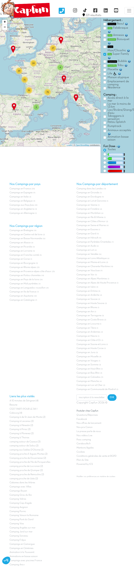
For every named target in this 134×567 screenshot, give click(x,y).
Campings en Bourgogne (22, 263)
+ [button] (5, 22)
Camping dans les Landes (90, 189)
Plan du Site (82, 460)
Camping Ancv (17, 565)
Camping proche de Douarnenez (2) (28, 458)
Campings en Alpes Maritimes (92, 279)
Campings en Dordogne (89, 197)
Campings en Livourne (88, 324)
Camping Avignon (19, 507)
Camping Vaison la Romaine (24, 515)
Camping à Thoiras (19, 437)
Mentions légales (85, 448)
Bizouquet (118, 41)
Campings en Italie (19, 197)
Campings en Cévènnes (21, 548)
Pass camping (84, 440)
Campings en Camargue (22, 544)
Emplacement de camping (118, 83)
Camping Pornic (18, 511)
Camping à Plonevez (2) (22, 433)
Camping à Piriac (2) (20, 429)
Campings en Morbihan (89, 213)
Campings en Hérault (87, 238)
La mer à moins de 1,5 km (119, 105)
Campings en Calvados (88, 377)
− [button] (5, 27)
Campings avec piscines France (26, 560)
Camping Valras (18, 499)
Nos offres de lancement (89, 423)
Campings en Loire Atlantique (92, 258)
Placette (115, 69)
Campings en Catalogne (22, 300)
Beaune (13, 405)
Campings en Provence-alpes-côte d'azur (30, 271)
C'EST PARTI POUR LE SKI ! (24, 409)
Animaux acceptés (119, 132)
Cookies (81, 452)
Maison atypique (118, 77)
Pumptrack (114, 126)
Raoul (118, 24)
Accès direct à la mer (118, 99)
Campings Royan (18, 491)
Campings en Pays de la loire (24, 279)
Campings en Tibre (86, 328)
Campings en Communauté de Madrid (96, 389)
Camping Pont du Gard (21, 519)
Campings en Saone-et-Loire (91, 344)
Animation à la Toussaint (22, 552)
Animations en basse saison (24, 556)
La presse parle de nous (89, 431)
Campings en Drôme (87, 291)
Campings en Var (85, 275)
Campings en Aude (86, 246)
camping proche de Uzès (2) (24, 479)
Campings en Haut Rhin (88, 369)
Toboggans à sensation (116, 118)
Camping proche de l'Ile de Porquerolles (30, 462)
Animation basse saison (118, 138)
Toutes (112, 149)
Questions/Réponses (87, 415)
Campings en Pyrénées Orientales (94, 242)
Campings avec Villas (20, 487)
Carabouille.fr (84, 444)
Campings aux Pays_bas (22, 205)
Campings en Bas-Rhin (88, 373)
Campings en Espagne (21, 193)
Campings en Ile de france (23, 292)
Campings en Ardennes (88, 332)
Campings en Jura (86, 352)
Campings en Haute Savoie (90, 303)
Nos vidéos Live (84, 435)
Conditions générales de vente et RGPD (97, 456)
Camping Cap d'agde (21, 503)
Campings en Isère (86, 287)
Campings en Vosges (87, 361)
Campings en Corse (20, 259)
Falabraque (118, 30)
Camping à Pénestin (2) (21, 425)
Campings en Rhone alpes (23, 267)
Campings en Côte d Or (89, 340)
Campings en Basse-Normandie (26, 238)
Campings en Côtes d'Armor (91, 221)
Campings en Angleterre (22, 209)
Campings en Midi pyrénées (24, 284)
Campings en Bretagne (21, 230)
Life (114, 73)
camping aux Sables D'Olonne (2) (26, 450)
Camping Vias (17, 524)
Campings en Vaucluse (88, 270)
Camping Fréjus (18, 540)
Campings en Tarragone (89, 315)
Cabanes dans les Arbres (22, 482)
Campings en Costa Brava (90, 320)
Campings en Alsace (20, 243)
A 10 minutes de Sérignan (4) (24, 401)
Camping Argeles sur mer (22, 528)
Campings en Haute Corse (90, 348)
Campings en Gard (86, 234)
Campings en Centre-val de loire (26, 234)
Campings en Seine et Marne (91, 225)
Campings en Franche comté (24, 255)
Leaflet (69, 145)
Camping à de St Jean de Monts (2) (27, 417)
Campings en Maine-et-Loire (91, 262)
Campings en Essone (87, 229)
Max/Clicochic (119, 49)
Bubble (119, 61)
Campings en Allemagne (22, 213)
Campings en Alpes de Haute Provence (96, 283)
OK (112, 397)
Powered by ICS (85, 464)
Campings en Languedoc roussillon (27, 288)
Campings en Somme (87, 365)
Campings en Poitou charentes (25, 275)
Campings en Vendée (87, 254)
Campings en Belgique (21, 201)
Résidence (114, 87)
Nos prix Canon (84, 427)
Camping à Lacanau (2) (22, 421)
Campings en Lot (85, 250)
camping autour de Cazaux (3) (25, 442)
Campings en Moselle (88, 356)
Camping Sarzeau (19, 536)
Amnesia (118, 35)
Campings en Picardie (21, 247)
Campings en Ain (85, 311)
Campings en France (20, 189)
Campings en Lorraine (21, 251)
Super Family (118, 56)
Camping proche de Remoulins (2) (27, 474)
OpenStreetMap (82, 145)
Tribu (118, 65)
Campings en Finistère (88, 209)
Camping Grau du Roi (21, 495)
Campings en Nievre (87, 336)
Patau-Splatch (117, 122)
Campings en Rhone (87, 307)
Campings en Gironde (88, 193)
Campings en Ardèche (88, 295)
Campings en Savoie (87, 299)
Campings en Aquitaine (21, 296)
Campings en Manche (88, 381)
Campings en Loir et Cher (89, 385)
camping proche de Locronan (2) (26, 466)
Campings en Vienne (87, 205)
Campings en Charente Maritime (93, 266)
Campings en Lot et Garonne (91, 201)
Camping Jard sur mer (21, 532)
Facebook (82, 419)
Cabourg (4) (16, 413)
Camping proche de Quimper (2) (26, 470)
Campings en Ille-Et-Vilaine (90, 217)
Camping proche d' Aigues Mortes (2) (28, 454)
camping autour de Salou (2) (24, 446)
